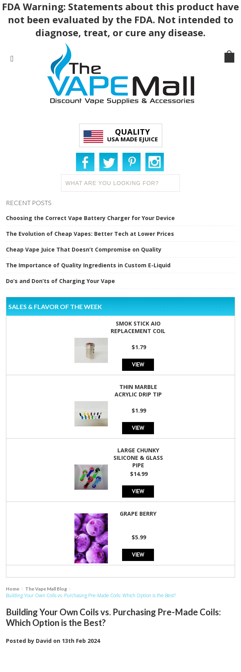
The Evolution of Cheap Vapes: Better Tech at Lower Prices (90, 233)
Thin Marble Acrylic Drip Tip (138, 390)
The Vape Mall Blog (46, 589)
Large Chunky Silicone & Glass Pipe (138, 457)
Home (12, 589)
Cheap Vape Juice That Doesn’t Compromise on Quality (83, 249)
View (138, 364)
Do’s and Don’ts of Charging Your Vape (60, 281)
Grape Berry (138, 513)
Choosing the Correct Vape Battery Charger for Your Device (90, 218)
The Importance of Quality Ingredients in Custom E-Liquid (88, 265)
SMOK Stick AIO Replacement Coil (138, 327)
